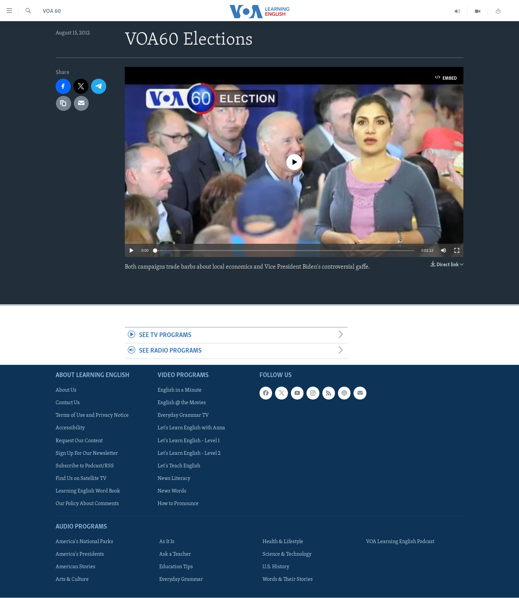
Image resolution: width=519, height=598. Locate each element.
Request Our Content (79, 441)
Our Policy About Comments (87, 503)
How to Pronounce (178, 503)
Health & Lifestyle (282, 542)
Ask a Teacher (175, 554)
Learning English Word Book (88, 491)
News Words (172, 491)
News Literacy (174, 478)
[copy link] (63, 103)
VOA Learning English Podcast (400, 542)
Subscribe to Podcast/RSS (85, 466)
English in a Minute (180, 390)
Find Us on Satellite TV (81, 478)
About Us (66, 390)
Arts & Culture (72, 579)
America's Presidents (80, 554)
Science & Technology (286, 554)
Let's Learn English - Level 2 (189, 453)
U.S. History (275, 567)
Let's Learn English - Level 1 (189, 441)
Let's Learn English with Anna (191, 428)
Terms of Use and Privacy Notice (92, 415)
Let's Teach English (179, 466)
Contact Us (68, 403)
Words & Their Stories (287, 579)
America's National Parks (84, 542)
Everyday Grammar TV (183, 415)
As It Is (166, 542)
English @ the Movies (182, 403)
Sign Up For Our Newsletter (87, 453)
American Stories (75, 567)
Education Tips (176, 567)
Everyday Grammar (181, 579)
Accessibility (70, 428)
